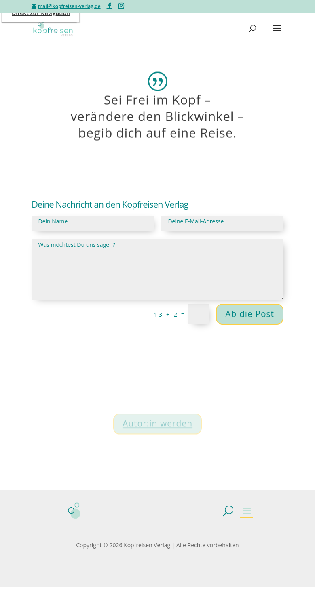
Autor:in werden (157, 428)
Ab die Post (249, 313)
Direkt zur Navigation (41, 13)
